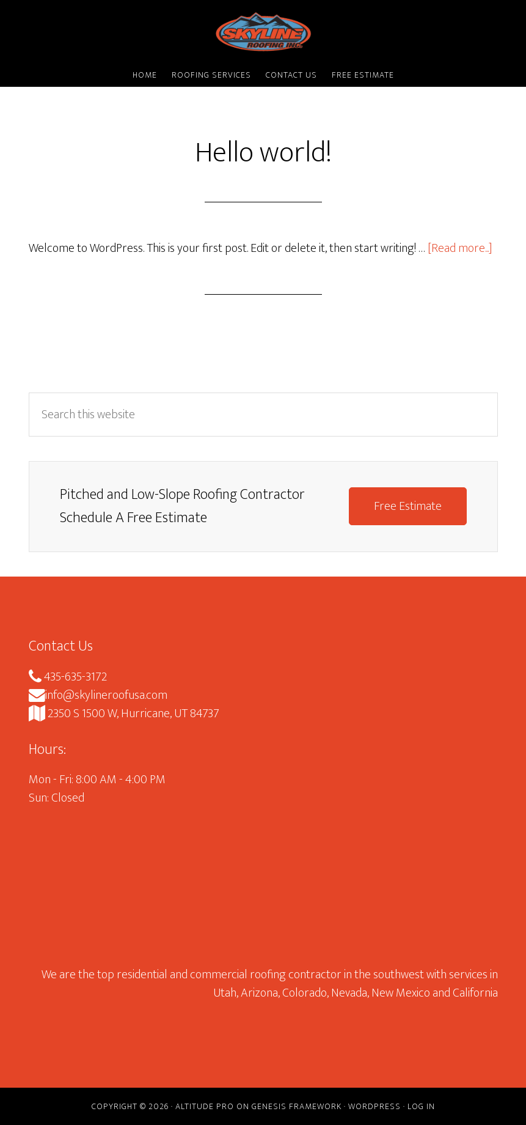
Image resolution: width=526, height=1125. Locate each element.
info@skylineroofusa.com (98, 695)
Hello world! (263, 152)
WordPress (374, 1106)
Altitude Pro (204, 1106)
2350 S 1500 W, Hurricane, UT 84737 (124, 713)
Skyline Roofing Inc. (263, 32)
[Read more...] (460, 248)
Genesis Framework (297, 1106)
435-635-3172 (68, 676)
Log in (421, 1106)
